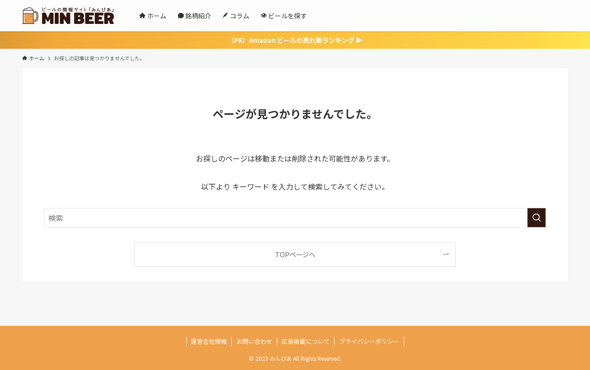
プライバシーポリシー (369, 341)
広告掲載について (306, 341)
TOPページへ (295, 254)
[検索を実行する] (536, 217)
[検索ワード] (295, 217)
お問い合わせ (254, 341)
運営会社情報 (209, 341)
